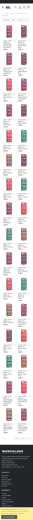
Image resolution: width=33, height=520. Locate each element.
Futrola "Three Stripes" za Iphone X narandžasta (7, 220)
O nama (4, 493)
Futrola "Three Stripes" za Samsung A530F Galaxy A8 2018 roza (22, 400)
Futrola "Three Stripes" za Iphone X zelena (8, 245)
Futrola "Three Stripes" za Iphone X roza (22, 219)
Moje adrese (5, 482)
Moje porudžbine (7, 479)
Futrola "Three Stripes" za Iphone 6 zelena (23, 147)
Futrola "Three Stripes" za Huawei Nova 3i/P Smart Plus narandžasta (7, 44)
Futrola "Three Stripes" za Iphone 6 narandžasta (7, 122)
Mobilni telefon (9, 13)
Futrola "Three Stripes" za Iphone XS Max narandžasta (22, 322)
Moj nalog (4, 477)
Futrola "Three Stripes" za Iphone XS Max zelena (7, 373)
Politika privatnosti (7, 506)
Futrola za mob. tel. (21, 13)
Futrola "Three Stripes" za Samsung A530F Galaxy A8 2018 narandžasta (8, 400)
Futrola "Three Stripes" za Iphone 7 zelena (23, 195)
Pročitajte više (20, 513)
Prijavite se (5, 475)
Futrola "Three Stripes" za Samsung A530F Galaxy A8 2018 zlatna (8, 427)
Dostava (4, 504)
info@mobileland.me (11, 465)
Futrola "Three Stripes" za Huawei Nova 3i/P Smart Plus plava (22, 44)
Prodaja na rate (6, 499)
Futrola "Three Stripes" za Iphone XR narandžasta (7, 270)
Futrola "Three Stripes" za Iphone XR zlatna (8, 321)
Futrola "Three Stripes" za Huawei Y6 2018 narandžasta (22, 96)
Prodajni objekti (6, 495)
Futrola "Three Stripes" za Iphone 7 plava (22, 171)
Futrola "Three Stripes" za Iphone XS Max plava (7, 347)
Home (2, 13)
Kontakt (4, 497)
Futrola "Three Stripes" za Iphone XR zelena (22, 296)
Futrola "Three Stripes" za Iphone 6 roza (7, 147)
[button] (14, 41)
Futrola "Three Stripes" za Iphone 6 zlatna (7, 171)
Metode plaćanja (7, 484)
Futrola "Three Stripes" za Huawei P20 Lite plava (22, 70)
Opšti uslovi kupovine (8, 501)
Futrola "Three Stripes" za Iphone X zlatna (22, 245)
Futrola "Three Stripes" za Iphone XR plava (23, 269)
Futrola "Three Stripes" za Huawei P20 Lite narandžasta (7, 70)
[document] (16, 513)
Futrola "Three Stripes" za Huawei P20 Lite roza (7, 96)
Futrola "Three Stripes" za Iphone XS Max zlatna (22, 373)
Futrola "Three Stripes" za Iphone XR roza (7, 295)
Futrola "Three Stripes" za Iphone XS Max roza (22, 347)
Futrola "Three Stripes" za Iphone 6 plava (22, 121)
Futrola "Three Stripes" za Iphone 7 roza (7, 195)
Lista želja (4, 486)
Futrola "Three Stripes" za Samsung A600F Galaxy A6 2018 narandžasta (23, 427)
